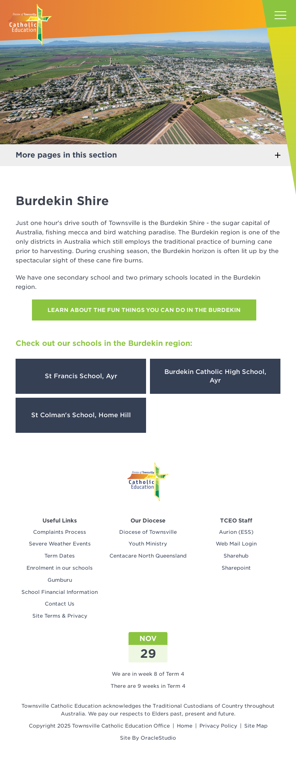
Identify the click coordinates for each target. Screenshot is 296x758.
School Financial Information (59, 592)
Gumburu (60, 580)
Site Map (256, 726)
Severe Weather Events (60, 544)
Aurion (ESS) (236, 532)
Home (184, 726)
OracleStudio (158, 738)
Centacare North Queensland (148, 556)
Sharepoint (236, 568)
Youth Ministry (148, 544)
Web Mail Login (236, 544)
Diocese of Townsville (148, 532)
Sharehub (236, 556)
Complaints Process (59, 532)
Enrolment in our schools (59, 568)
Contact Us (59, 604)
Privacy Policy (218, 726)
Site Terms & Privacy (59, 616)
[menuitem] (60, 532)
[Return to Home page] (30, 24)
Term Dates (59, 556)
